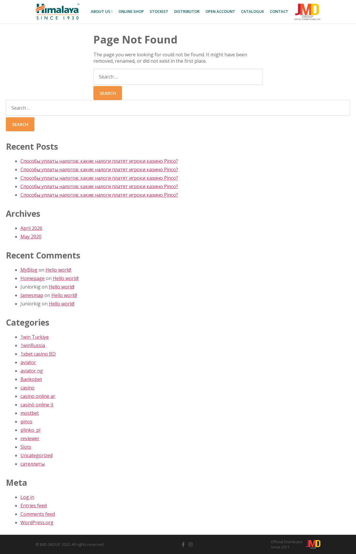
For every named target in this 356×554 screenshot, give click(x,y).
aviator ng (31, 371)
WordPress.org (36, 522)
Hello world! (58, 270)
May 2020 (30, 236)
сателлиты (32, 464)
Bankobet (31, 379)
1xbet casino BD (38, 354)
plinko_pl (30, 430)
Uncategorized (36, 455)
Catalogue (252, 11)
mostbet (29, 413)
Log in (27, 497)
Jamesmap (31, 295)
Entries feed (33, 505)
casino (27, 388)
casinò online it (36, 404)
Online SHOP (131, 11)
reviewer (29, 438)
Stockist (159, 11)
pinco (26, 421)
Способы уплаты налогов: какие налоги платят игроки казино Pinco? (99, 161)
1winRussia (32, 345)
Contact (279, 11)
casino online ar (37, 396)
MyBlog (28, 270)
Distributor (187, 11)
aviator (28, 362)
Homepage (32, 278)
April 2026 (31, 228)
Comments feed (37, 514)
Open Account (220, 11)
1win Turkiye (34, 337)
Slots (25, 447)
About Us (102, 11)
